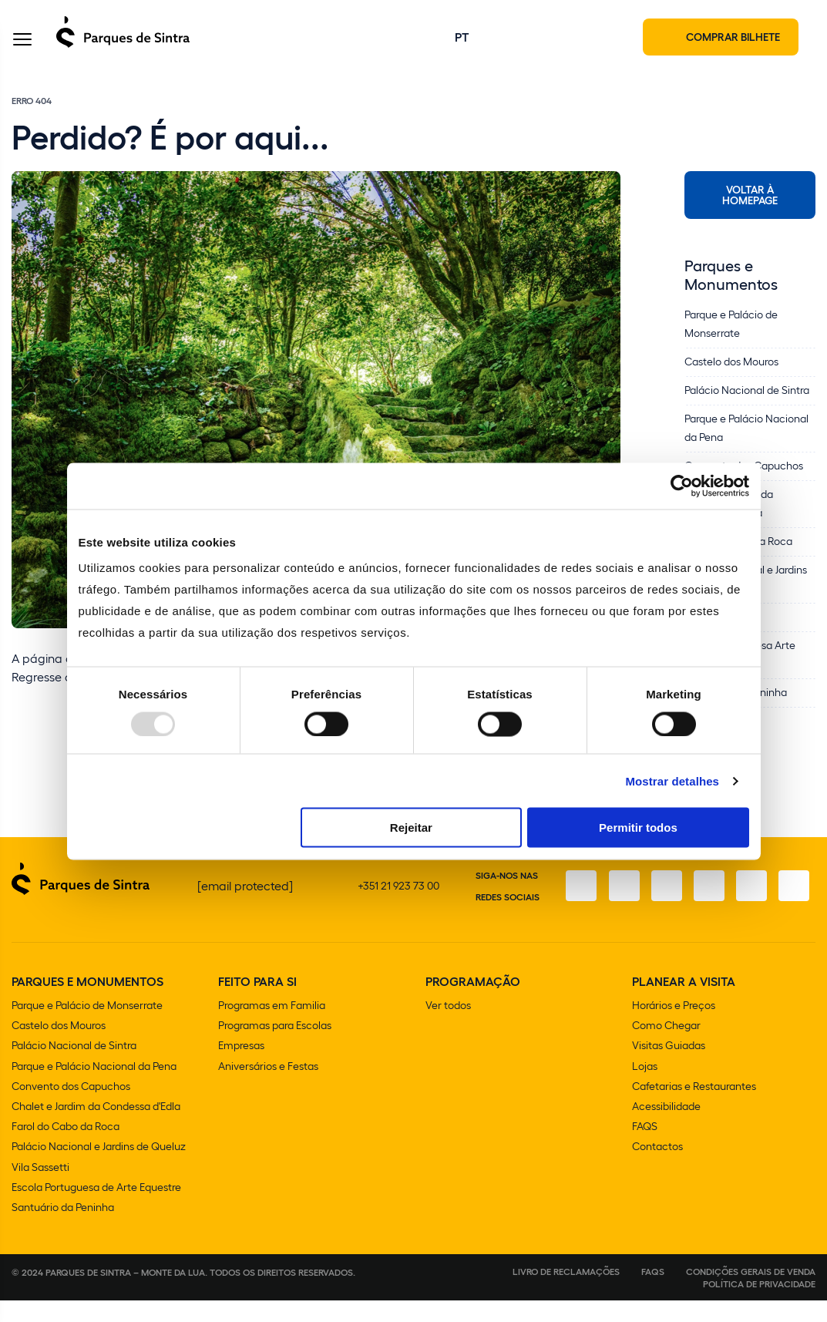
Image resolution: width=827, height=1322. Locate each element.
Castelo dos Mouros (59, 1048)
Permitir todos (638, 827)
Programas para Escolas (274, 1048)
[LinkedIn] (793, 898)
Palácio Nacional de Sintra (74, 1068)
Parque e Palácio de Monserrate (87, 1027)
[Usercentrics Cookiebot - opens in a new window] (681, 485)
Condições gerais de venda (750, 1292)
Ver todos (448, 1027)
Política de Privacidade (759, 1305)
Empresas (241, 1068)
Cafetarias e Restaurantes (694, 1108)
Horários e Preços (673, 1027)
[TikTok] (707, 898)
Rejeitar (411, 827)
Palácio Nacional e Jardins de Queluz (99, 1168)
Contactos (657, 1168)
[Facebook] (578, 898)
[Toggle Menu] (22, 41)
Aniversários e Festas (268, 1088)
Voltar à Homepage (750, 195)
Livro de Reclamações (566, 1292)
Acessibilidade (666, 1128)
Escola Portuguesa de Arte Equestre (96, 1208)
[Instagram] (621, 898)
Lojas (644, 1088)
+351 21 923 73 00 (398, 897)
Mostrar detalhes (672, 780)
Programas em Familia (271, 1027)
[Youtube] (750, 898)
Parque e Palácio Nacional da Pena (94, 1088)
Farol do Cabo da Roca (65, 1148)
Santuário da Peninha (63, 1228)
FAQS (644, 1148)
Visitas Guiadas (668, 1068)
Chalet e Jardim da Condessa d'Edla (96, 1128)
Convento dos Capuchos (71, 1108)
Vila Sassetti (40, 1188)
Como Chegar (666, 1048)
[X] (664, 898)
